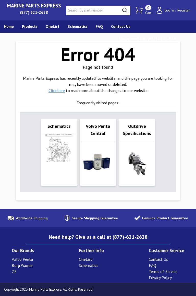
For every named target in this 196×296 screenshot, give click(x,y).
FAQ (152, 265)
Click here (56, 90)
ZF (14, 271)
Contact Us (158, 259)
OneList (85, 259)
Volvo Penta (22, 259)
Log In (169, 10)
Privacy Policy (160, 277)
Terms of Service (163, 271)
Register (183, 10)
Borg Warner (22, 265)
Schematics (88, 265)
